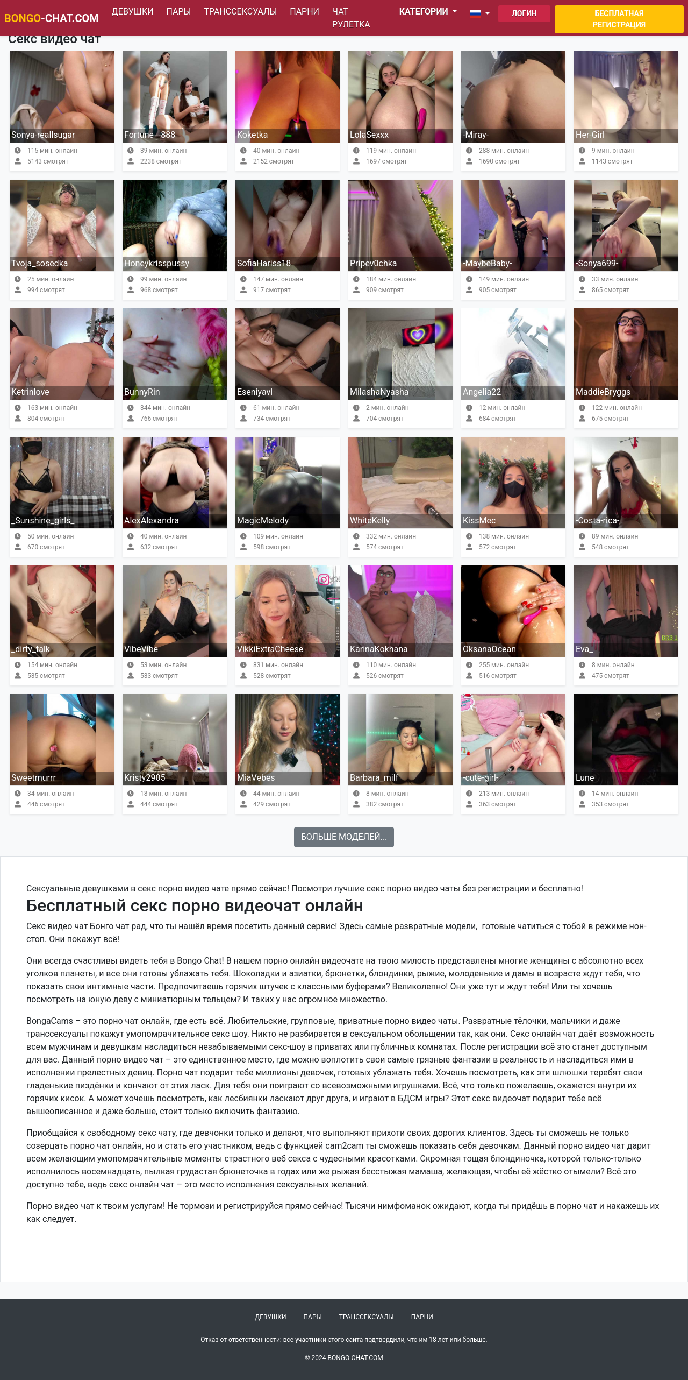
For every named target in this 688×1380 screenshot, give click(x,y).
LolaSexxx (369, 135)
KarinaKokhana (379, 649)
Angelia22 (482, 392)
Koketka (252, 135)
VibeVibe (141, 649)
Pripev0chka (373, 263)
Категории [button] (424, 11)
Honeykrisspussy (156, 263)
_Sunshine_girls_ (43, 520)
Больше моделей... (344, 837)
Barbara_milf (374, 778)
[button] (481, 14)
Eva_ (584, 649)
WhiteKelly (370, 520)
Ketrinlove (30, 392)
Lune (585, 778)
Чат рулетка (351, 18)
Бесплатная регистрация (619, 19)
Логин (524, 13)
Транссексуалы (240, 11)
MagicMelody (263, 520)
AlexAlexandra (151, 520)
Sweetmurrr (33, 778)
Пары (179, 11)
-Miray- (476, 135)
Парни (304, 11)
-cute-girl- (480, 778)
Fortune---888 (149, 135)
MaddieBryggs (603, 392)
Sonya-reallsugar (43, 135)
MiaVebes (256, 778)
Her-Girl (590, 135)
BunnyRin (142, 392)
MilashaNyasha (379, 392)
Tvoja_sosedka (39, 263)
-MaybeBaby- (487, 263)
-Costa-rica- (597, 520)
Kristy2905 (144, 778)
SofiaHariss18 (264, 263)
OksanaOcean (489, 649)
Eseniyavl (255, 392)
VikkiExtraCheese (270, 649)
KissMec (479, 520)
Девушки (133, 11)
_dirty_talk (30, 649)
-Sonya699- (597, 263)
